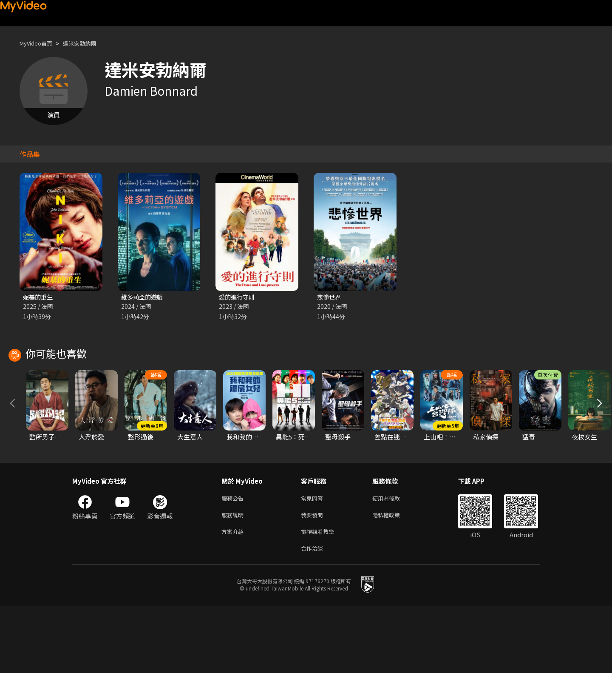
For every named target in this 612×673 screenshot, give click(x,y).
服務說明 (234, 578)
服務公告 (234, 560)
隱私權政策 (393, 578)
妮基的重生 (39, 297)
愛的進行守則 (238, 297)
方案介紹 (234, 596)
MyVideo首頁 (39, 43)
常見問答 (313, 560)
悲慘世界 (330, 297)
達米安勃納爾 (88, 43)
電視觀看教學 (320, 596)
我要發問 (313, 578)
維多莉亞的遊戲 (143, 297)
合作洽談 (313, 614)
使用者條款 (393, 560)
